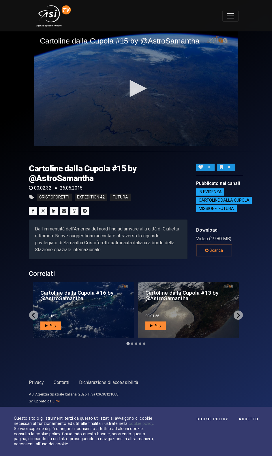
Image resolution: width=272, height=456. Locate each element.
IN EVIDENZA (210, 192)
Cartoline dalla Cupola (224, 200)
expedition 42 (91, 197)
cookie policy (141, 423)
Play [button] (50, 326)
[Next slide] (238, 315)
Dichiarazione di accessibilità (108, 382)
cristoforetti (54, 197)
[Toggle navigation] (230, 16)
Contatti (61, 382)
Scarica (214, 250)
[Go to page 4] (140, 344)
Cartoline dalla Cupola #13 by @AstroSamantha (181, 296)
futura (120, 197)
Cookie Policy (212, 419)
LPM (56, 401)
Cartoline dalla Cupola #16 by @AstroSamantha (76, 296)
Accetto (248, 419)
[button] (136, 88)
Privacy (36, 382)
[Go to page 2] (132, 344)
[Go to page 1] (128, 343)
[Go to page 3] (136, 344)
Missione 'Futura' (217, 208)
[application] (136, 88)
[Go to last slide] (33, 315)
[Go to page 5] (144, 344)
